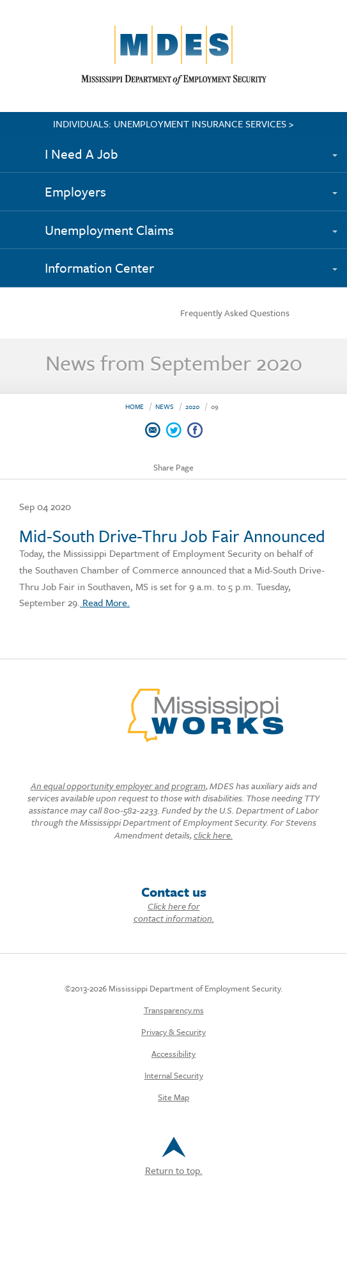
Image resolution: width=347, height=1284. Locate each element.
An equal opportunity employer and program (118, 785)
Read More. (105, 602)
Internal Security (173, 1075)
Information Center (99, 267)
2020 (192, 406)
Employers (75, 191)
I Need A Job (81, 153)
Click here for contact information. (174, 912)
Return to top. (174, 1157)
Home (134, 406)
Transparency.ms (174, 1010)
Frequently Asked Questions (234, 312)
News (164, 406)
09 (215, 406)
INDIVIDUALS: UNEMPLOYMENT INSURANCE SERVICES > (173, 123)
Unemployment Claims (109, 229)
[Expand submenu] (340, 148)
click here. (213, 835)
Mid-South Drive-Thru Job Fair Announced (172, 536)
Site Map (173, 1097)
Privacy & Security (173, 1031)
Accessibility (173, 1053)
